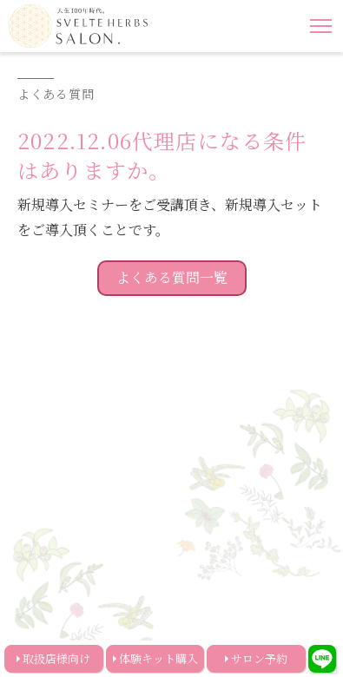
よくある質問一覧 (172, 277)
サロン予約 (259, 658)
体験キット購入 (158, 658)
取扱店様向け (56, 658)
